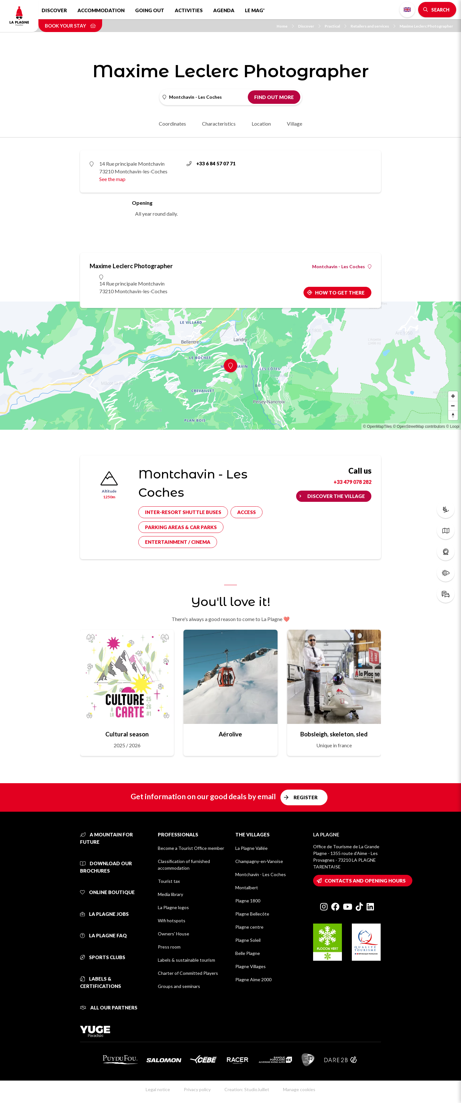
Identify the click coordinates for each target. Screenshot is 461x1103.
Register (306, 797)
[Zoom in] (453, 396)
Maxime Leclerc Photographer (426, 26)
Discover (54, 10)
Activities (189, 10)
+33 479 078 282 (352, 482)
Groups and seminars (179, 986)
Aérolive (230, 734)
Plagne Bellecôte (252, 913)
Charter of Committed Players (188, 973)
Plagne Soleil (248, 940)
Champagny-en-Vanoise (259, 861)
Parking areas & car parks (181, 527)
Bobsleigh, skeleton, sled (334, 734)
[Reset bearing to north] (453, 415)
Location (261, 123)
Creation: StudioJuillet (246, 1089)
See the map (112, 179)
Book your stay (70, 26)
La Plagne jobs (104, 914)
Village (294, 123)
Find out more (274, 97)
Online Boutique (107, 892)
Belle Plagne (247, 953)
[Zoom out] (453, 406)
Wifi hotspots (171, 920)
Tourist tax (169, 881)
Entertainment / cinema (177, 542)
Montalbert (246, 887)
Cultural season (127, 734)
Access (246, 512)
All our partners (108, 1007)
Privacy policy (197, 1089)
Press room (169, 947)
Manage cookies (299, 1089)
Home (285, 26)
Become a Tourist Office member (191, 848)
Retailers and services (373, 26)
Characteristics (219, 123)
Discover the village (336, 496)
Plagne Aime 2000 (253, 979)
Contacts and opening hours (365, 880)
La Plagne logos (173, 907)
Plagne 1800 (247, 900)
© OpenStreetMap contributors (419, 426)
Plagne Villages (250, 966)
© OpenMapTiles (377, 426)
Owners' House (173, 933)
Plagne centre (249, 927)
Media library (170, 894)
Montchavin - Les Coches (341, 266)
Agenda (223, 10)
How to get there (340, 292)
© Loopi (452, 426)
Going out (149, 10)
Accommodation (101, 10)
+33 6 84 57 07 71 (211, 163)
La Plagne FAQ (103, 935)
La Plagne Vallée (251, 848)
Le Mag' (254, 10)
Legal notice (158, 1089)
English (407, 9)
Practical (335, 26)
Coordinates (172, 123)
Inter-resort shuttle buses (183, 512)
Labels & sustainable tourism (186, 960)
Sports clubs (102, 957)
